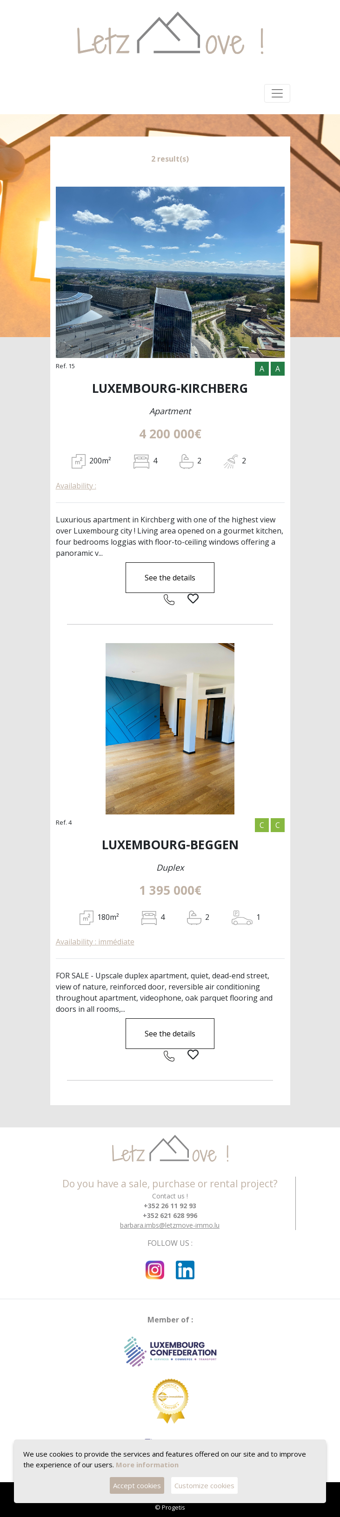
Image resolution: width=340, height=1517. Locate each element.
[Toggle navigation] (277, 93)
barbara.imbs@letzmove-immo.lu (170, 1225)
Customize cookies (204, 1485)
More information (147, 1464)
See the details (170, 578)
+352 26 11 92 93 (170, 1205)
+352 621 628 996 (170, 1215)
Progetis (173, 1507)
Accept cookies (137, 1485)
